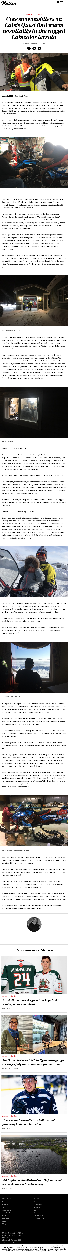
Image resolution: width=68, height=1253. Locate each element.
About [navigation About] (36, 1202)
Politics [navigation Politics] (5, 1205)
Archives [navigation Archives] (37, 1213)
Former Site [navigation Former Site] (38, 1216)
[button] (62, 2)
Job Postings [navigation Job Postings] (39, 1219)
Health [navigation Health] (4, 1216)
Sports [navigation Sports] (4, 1221)
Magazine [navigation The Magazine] (6, 1224)
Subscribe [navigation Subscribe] (38, 1205)
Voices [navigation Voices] (4, 1208)
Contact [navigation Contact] (37, 1210)
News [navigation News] (4, 1202)
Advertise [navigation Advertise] (37, 1208)
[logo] (8, 5)
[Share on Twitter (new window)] (34, 48)
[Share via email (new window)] (39, 48)
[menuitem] (18, 1202)
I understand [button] (56, 1251)
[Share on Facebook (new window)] (29, 48)
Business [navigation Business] (5, 1219)
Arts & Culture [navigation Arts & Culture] (7, 1213)
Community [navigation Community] (6, 1210)
